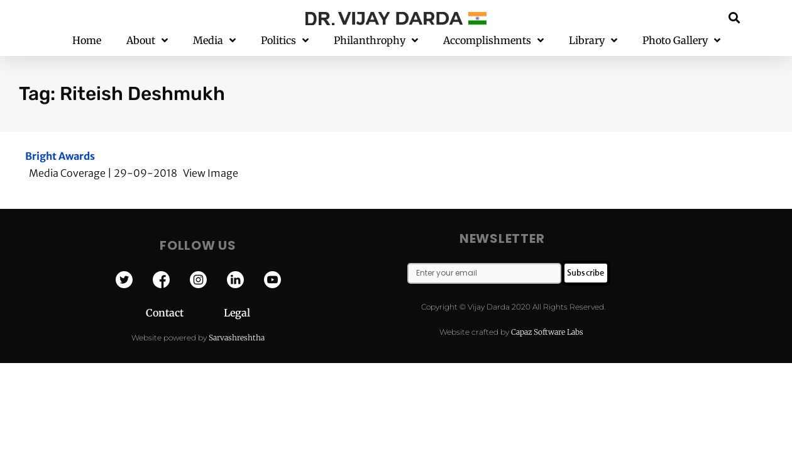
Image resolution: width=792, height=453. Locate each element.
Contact (185, 312)
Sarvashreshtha (237, 337)
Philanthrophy (376, 40)
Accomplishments (493, 40)
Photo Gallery (681, 40)
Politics (285, 40)
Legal (237, 312)
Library (593, 40)
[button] (734, 17)
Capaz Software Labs (547, 332)
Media (214, 40)
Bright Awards (60, 156)
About (147, 40)
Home (86, 40)
